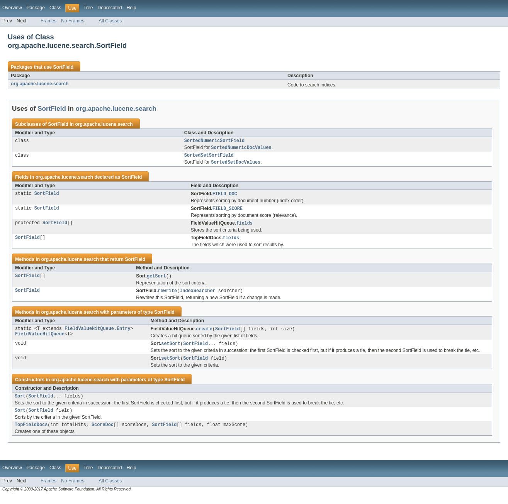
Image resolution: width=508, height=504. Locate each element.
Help (131, 7)
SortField (63, 67)
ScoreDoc (103, 433)
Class (55, 7)
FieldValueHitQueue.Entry (98, 334)
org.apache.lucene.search (39, 83)
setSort (170, 349)
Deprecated (110, 7)
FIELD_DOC (224, 196)
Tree (88, 7)
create (204, 334)
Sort (20, 402)
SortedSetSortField (209, 157)
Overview (12, 7)
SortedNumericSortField (214, 141)
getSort (156, 280)
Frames (48, 21)
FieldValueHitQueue (40, 340)
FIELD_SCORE (227, 211)
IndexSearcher (197, 295)
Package (36, 7)
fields (244, 226)
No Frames (72, 21)
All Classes (110, 21)
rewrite (167, 295)
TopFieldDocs (31, 433)
